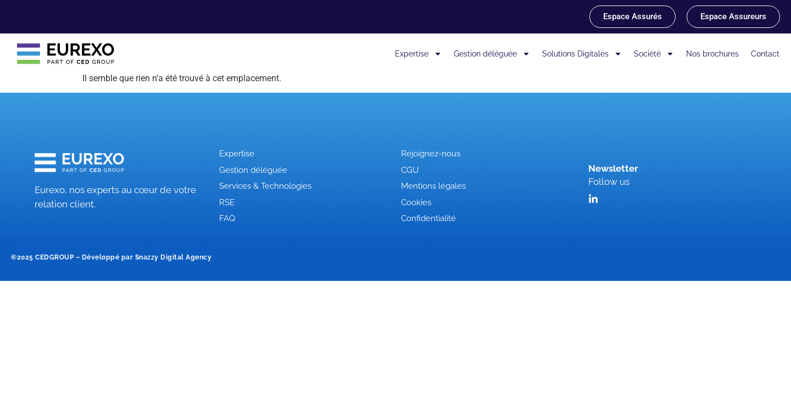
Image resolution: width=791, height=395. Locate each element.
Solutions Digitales (582, 53)
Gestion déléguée (492, 53)
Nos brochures (712, 53)
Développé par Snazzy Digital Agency (147, 257)
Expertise (418, 53)
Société (654, 53)
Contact (765, 53)
